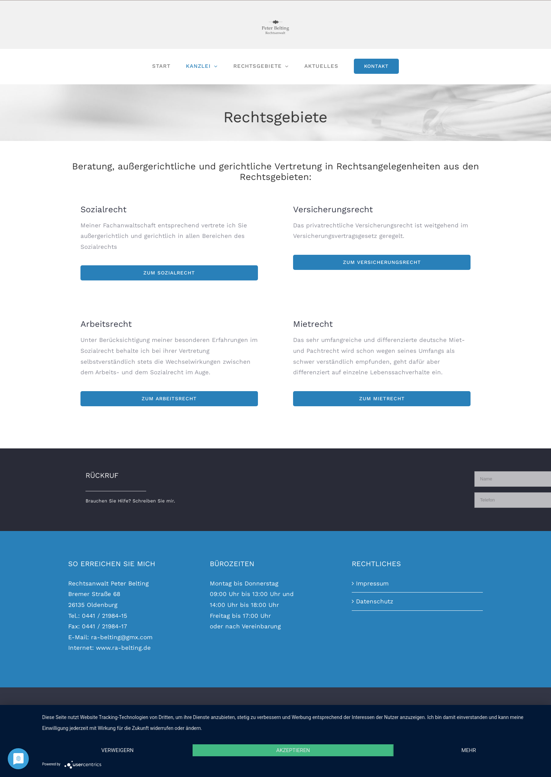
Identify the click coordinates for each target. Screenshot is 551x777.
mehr (468, 750)
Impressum (372, 583)
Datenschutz (374, 601)
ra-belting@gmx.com (122, 637)
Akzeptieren (293, 750)
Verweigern (117, 750)
